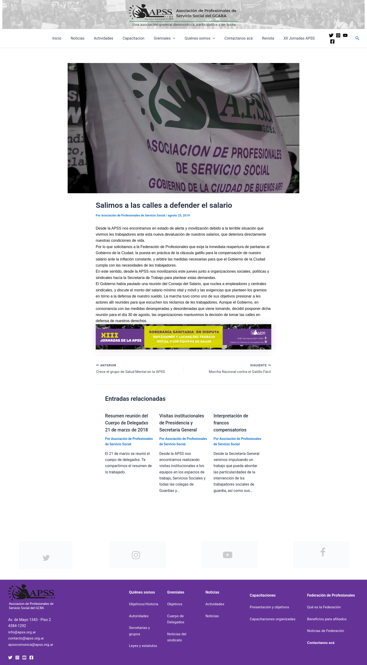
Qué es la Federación (324, 607)
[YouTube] (341, 38)
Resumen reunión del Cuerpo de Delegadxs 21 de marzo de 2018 (127, 423)
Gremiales (164, 38)
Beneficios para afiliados (327, 619)
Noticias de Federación (326, 630)
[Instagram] (334, 38)
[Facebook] (348, 38)
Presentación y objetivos (270, 607)
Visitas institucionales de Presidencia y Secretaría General (182, 423)
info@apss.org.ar (22, 632)
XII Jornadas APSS (291, 38)
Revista (262, 38)
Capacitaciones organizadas (273, 619)
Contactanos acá (235, 38)
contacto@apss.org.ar (26, 638)
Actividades (107, 38)
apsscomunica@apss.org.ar (31, 644)
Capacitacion (135, 38)
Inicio (64, 38)
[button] (357, 38)
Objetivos (175, 604)
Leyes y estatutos (143, 645)
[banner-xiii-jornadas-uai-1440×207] (183, 336)
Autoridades (139, 615)
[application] (173, 38)
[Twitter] (327, 38)
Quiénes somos (198, 38)
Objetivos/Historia (144, 604)
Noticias (83, 38)
